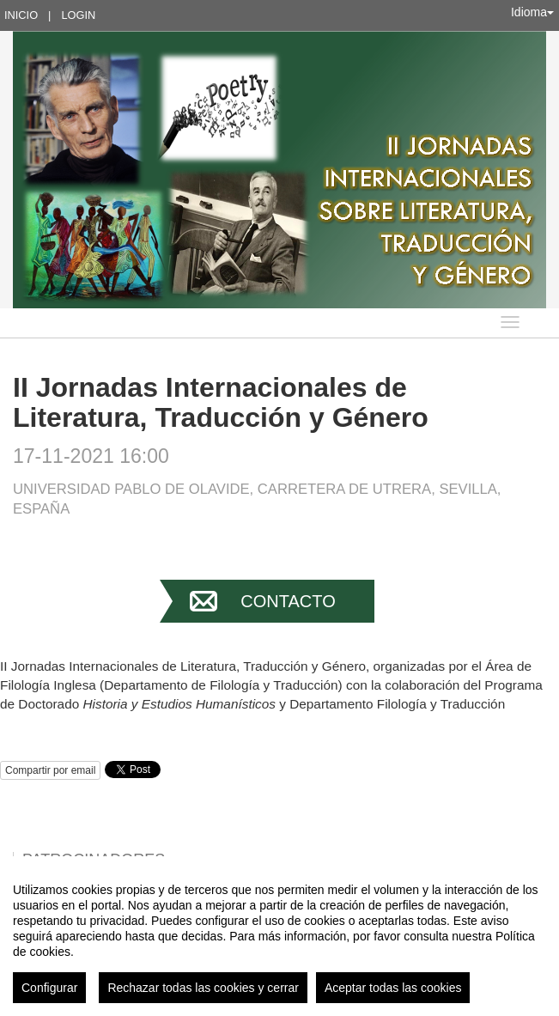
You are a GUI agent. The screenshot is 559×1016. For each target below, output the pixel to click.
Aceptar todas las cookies (393, 988)
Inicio (21, 15)
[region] (279, 936)
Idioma (532, 12)
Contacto (287, 601)
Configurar (49, 988)
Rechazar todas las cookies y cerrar (203, 988)
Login (78, 15)
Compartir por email (50, 770)
